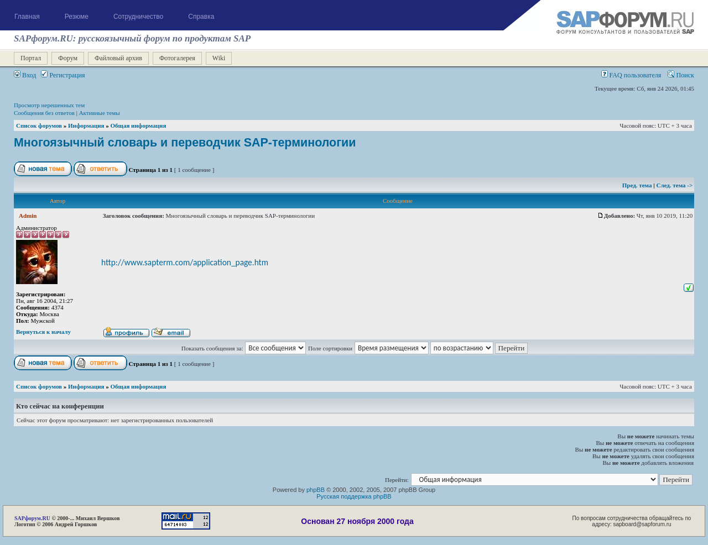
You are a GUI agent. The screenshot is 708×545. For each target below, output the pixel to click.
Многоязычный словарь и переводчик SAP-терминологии (185, 142)
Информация (86, 125)
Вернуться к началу (43, 331)
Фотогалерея (177, 58)
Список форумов (39, 125)
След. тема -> (674, 185)
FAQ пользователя (631, 75)
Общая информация (138, 125)
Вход (25, 75)
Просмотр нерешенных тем (49, 105)
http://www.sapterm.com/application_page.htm (184, 262)
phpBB (315, 489)
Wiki (219, 58)
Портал (30, 58)
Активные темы (99, 112)
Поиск (681, 75)
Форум (67, 58)
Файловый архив (118, 58)
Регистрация (63, 75)
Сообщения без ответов (44, 112)
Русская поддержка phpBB (353, 496)
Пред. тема (637, 185)
